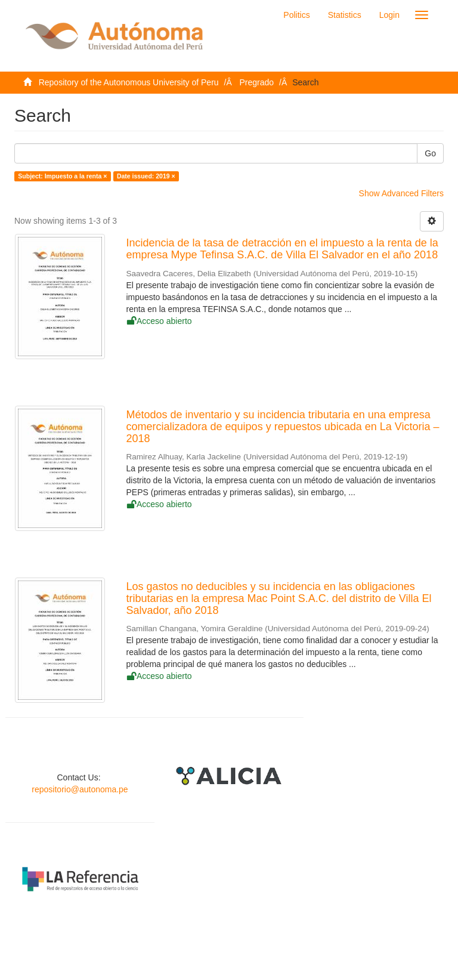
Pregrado (257, 82)
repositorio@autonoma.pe (80, 789)
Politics (296, 15)
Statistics (344, 15)
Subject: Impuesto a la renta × (62, 176)
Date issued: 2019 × (146, 176)
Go (430, 153)
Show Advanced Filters (401, 193)
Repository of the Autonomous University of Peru (129, 82)
